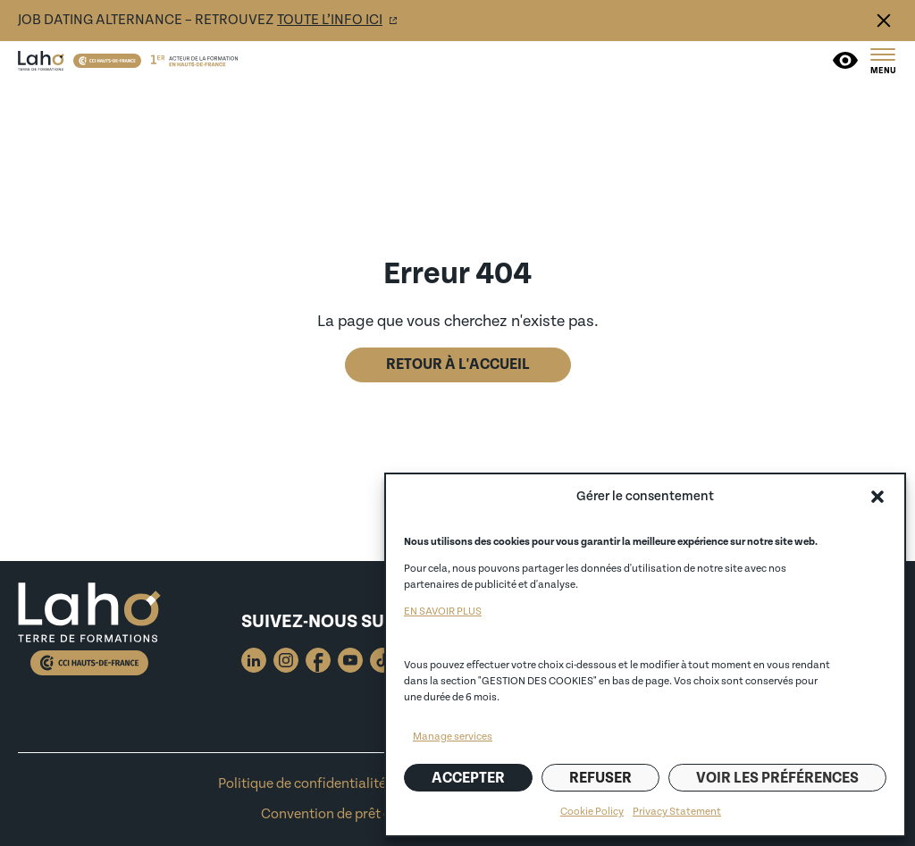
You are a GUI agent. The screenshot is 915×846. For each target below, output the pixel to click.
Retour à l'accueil (458, 364)
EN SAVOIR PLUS (443, 611)
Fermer (883, 20)
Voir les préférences (777, 778)
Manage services (452, 736)
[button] (877, 497)
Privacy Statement (677, 811)
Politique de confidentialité (302, 783)
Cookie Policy (592, 811)
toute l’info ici (329, 20)
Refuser (600, 778)
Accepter (468, 778)
